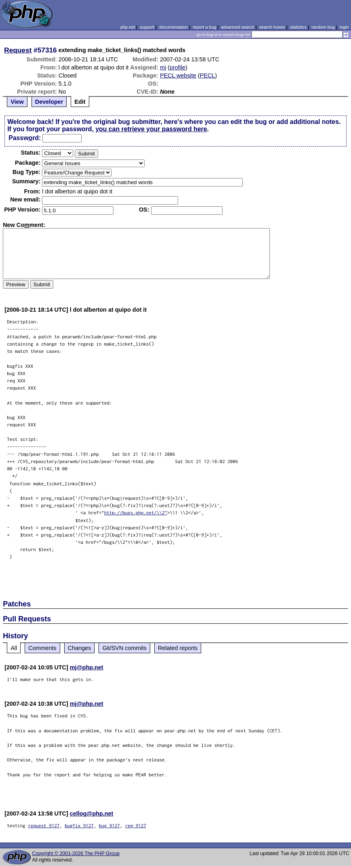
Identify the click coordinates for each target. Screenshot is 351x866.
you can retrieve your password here (151, 129)
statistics (298, 27)
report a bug (204, 27)
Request (18, 50)
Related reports (178, 648)
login (344, 27)
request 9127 (43, 825)
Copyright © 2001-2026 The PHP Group (76, 853)
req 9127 (135, 825)
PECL (207, 75)
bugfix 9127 (79, 825)
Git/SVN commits (124, 648)
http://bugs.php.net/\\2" (135, 512)
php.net (127, 27)
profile (177, 67)
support (147, 27)
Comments (42, 648)
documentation (173, 27)
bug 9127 (109, 825)
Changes (79, 648)
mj (163, 67)
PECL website (178, 75)
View (17, 102)
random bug (323, 27)
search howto (272, 27)
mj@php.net (86, 667)
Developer (49, 102)
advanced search (237, 27)
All (14, 648)
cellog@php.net (91, 813)
